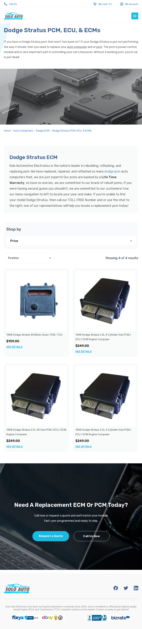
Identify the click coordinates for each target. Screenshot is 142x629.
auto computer (77, 47)
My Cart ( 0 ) (105, 4)
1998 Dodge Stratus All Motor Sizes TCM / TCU (34, 334)
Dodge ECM (42, 130)
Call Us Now (91, 536)
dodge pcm (112, 171)
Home (7, 130)
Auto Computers (23, 130)
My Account (129, 4)
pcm (99, 47)
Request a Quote (51, 536)
